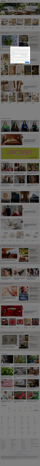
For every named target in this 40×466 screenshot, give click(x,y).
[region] (20, 55)
